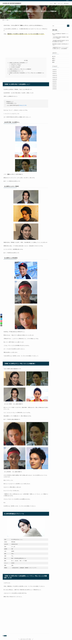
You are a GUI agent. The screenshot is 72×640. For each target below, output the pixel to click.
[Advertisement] (26, 46)
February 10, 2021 (23, 105)
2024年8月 (55, 88)
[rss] (67, 0)
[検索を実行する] (68, 26)
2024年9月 (55, 85)
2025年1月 (55, 76)
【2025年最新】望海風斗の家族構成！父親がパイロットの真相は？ (60, 38)
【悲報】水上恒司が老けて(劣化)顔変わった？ (18, 62)
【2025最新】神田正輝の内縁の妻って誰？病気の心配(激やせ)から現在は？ (60, 41)
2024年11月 (55, 81)
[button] (1, 315)
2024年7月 (55, 90)
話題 (54, 63)
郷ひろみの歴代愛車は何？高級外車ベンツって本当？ (60, 34)
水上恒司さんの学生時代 (15, 67)
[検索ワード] (60, 26)
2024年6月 (55, 92)
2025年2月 (55, 74)
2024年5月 (55, 95)
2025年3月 (55, 71)
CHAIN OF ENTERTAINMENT (12, 3)
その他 (54, 56)
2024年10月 (55, 83)
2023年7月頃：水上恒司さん (16, 64)
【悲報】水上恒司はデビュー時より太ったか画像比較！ (20, 69)
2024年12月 (55, 78)
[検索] (68, 0)
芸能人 (5, 635)
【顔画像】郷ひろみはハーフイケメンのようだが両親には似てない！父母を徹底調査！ (60, 48)
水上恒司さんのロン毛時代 (16, 65)
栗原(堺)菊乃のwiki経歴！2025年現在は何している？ (60, 45)
